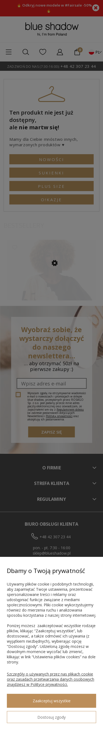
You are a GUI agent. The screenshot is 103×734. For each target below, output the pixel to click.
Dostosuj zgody (51, 717)
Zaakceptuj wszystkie (52, 700)
